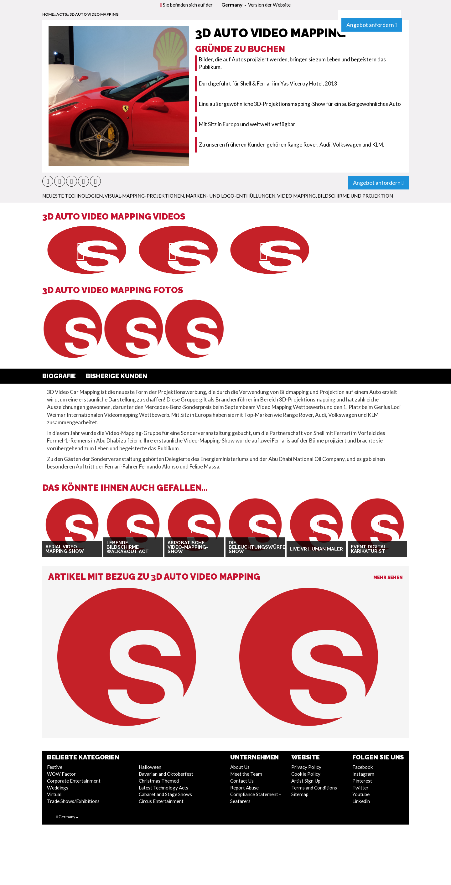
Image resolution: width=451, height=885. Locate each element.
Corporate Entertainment (74, 781)
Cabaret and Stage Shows (165, 794)
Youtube (361, 794)
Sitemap (299, 794)
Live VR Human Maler (316, 549)
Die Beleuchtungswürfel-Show (255, 547)
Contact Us (242, 781)
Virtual (54, 794)
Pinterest (362, 781)
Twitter (360, 787)
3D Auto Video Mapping (94, 14)
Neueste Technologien (72, 196)
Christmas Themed (159, 781)
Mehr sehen (388, 577)
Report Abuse (244, 787)
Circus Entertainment (161, 801)
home (48, 14)
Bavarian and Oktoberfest (166, 774)
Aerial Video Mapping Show (64, 549)
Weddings (57, 787)
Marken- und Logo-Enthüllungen (230, 196)
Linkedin (361, 801)
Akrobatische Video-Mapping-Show (188, 547)
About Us (240, 767)
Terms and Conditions (314, 787)
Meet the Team (246, 774)
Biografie (59, 376)
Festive (54, 767)
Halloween (150, 767)
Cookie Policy (305, 774)
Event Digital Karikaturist (368, 549)
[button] (47, 181)
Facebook (362, 767)
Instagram (363, 774)
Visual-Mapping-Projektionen (144, 196)
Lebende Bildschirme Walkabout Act (127, 547)
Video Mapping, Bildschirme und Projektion (335, 196)
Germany (233, 5)
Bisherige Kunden (116, 376)
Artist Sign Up (305, 781)
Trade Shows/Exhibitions (73, 801)
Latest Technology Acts (163, 787)
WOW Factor (61, 774)
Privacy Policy (306, 767)
